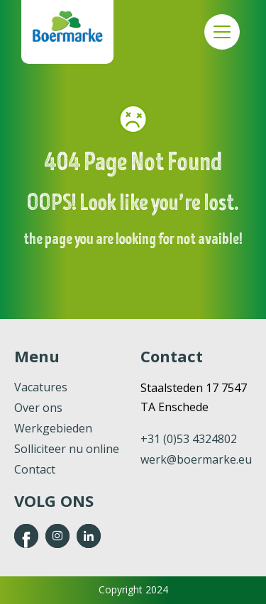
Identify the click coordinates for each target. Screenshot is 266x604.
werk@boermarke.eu (196, 459)
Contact (34, 469)
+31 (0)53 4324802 (188, 439)
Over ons (38, 407)
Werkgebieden (53, 428)
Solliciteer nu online (66, 449)
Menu (222, 32)
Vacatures (40, 387)
